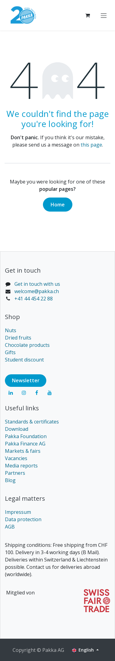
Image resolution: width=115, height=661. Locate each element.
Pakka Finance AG (25, 443)
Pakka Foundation (26, 436)
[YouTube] (50, 393)
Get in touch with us (37, 284)
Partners (15, 473)
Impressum (18, 512)
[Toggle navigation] (103, 15)
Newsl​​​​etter (26, 380)
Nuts (10, 330)
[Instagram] (24, 393)
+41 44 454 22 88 (33, 298)
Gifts (10, 352)
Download (16, 429)
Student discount (24, 359)
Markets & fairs (22, 451)
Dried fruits (18, 337)
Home (58, 204)
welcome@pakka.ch (36, 291)
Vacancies (16, 458)
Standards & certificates (32, 421)
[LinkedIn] (11, 393)
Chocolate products (27, 345)
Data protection (23, 519)
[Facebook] (37, 393)
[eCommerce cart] (87, 15)
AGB (10, 526)
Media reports (21, 465)
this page (91, 144)
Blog (10, 480)
